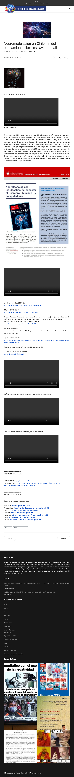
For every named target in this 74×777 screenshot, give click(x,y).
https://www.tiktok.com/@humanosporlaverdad (26, 520)
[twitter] (35, 2)
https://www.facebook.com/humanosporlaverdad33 (31, 508)
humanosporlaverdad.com (21, 506)
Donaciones (7, 612)
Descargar (7, 615)
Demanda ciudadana (10, 650)
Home (5, 604)
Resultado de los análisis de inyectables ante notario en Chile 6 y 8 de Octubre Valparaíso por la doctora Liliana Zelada (37, 586)
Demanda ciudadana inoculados (13, 654)
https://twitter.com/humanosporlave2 (22, 517)
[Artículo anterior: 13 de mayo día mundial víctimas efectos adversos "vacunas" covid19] (10, 538)
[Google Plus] (38, 2)
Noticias (14, 51)
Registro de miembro (10, 636)
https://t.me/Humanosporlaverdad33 (23, 513)
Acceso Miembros (9, 630)
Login (5, 643)
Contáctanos (7, 632)
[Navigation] (69, 8)
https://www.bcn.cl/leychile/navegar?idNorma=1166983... (23, 305)
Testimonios (7, 626)
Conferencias (8, 623)
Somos (6, 608)
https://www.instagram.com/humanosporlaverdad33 (30, 515)
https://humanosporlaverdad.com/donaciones (30, 481)
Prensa (6, 619)
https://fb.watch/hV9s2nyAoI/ (14, 354)
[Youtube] (41, 2)
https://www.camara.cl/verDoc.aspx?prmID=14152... (22, 324)
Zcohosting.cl (25, 773)
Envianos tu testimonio (10, 639)
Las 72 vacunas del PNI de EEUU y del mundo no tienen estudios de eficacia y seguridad (37, 593)
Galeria (6, 646)
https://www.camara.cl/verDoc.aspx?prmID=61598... (22, 312)
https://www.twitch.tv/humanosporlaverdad (24, 510)
